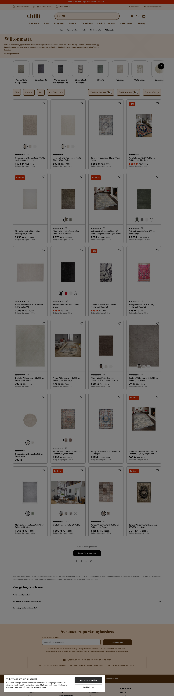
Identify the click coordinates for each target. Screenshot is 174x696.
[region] (54, 683)
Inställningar (88, 687)
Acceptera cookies (88, 680)
